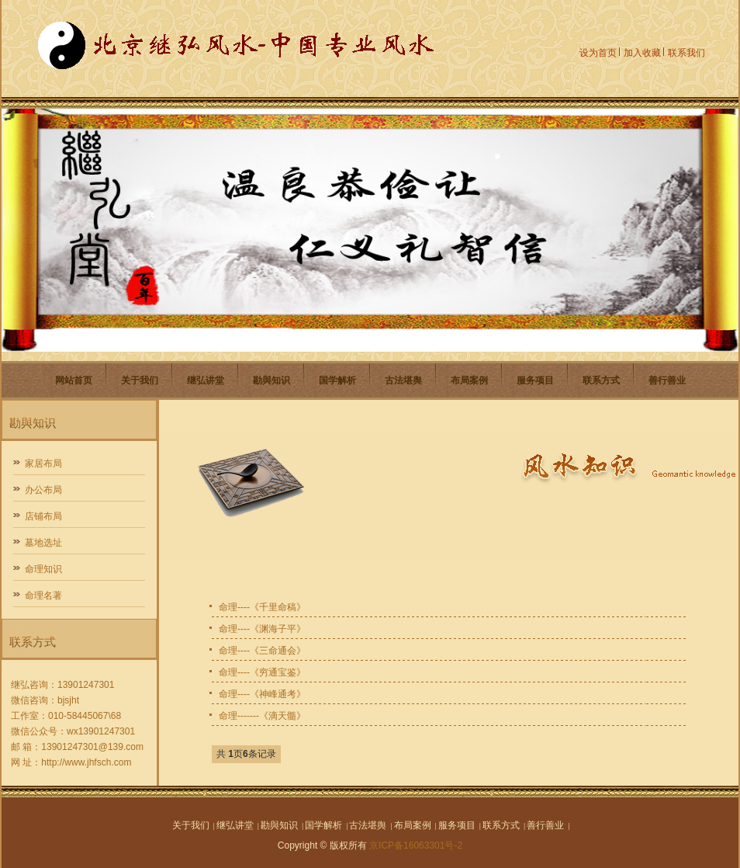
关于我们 (139, 380)
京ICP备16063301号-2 (415, 845)
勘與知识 (271, 380)
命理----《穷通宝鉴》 (262, 672)
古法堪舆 (403, 380)
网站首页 (73, 380)
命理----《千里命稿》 (262, 607)
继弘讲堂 (205, 380)
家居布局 (43, 463)
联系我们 (686, 52)
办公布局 (43, 489)
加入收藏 (642, 52)
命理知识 (43, 569)
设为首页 (598, 52)
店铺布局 (43, 516)
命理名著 (43, 595)
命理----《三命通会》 (262, 650)
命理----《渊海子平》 (262, 628)
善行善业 (667, 380)
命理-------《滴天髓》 (262, 715)
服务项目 (535, 380)
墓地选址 (43, 542)
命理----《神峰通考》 (262, 694)
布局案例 (469, 380)
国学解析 (337, 380)
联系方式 (601, 380)
